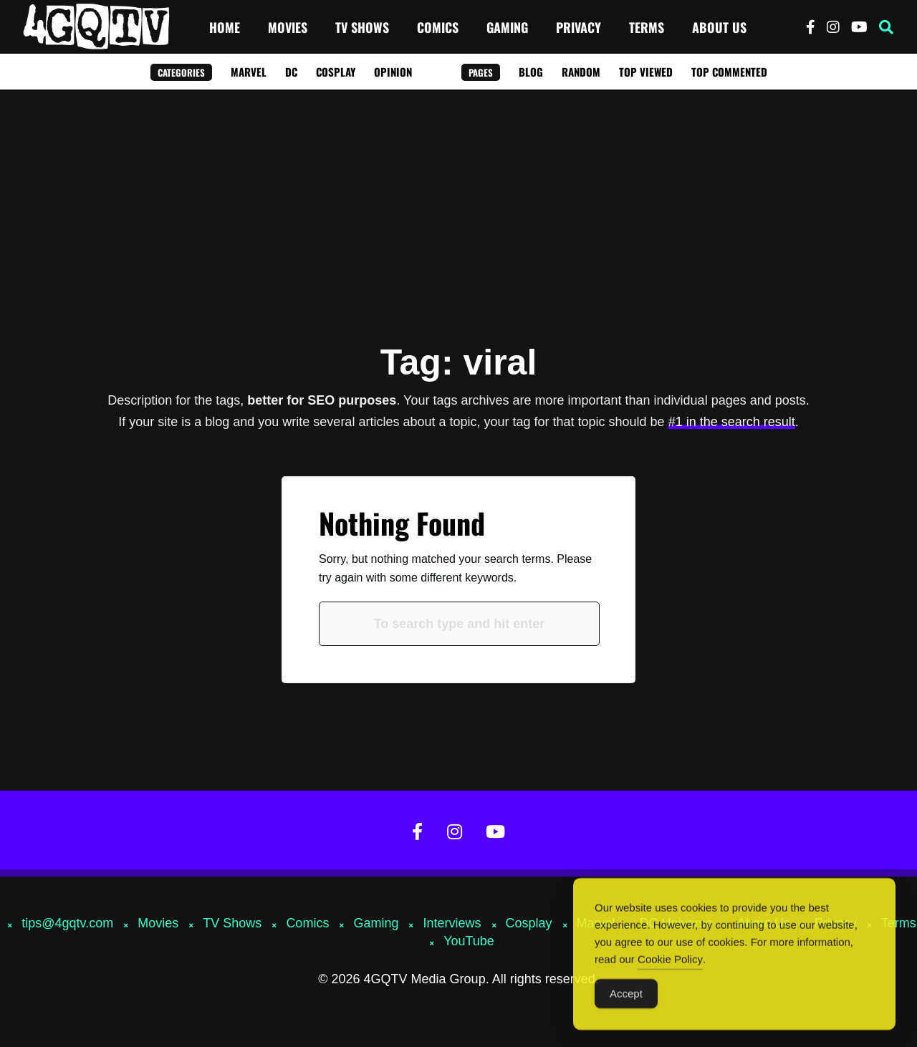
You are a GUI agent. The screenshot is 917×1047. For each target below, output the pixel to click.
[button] (886, 27)
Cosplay (335, 71)
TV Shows (362, 27)
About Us (719, 27)
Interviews (452, 923)
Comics (437, 27)
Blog (531, 71)
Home (224, 27)
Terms (646, 27)
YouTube (468, 941)
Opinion (393, 71)
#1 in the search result (731, 422)
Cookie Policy (670, 966)
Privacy (578, 27)
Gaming (507, 27)
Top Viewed (646, 71)
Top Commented (729, 71)
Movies (287, 27)
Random (581, 71)
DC (291, 71)
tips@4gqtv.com (67, 923)
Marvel (249, 71)
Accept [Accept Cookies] (626, 1001)
